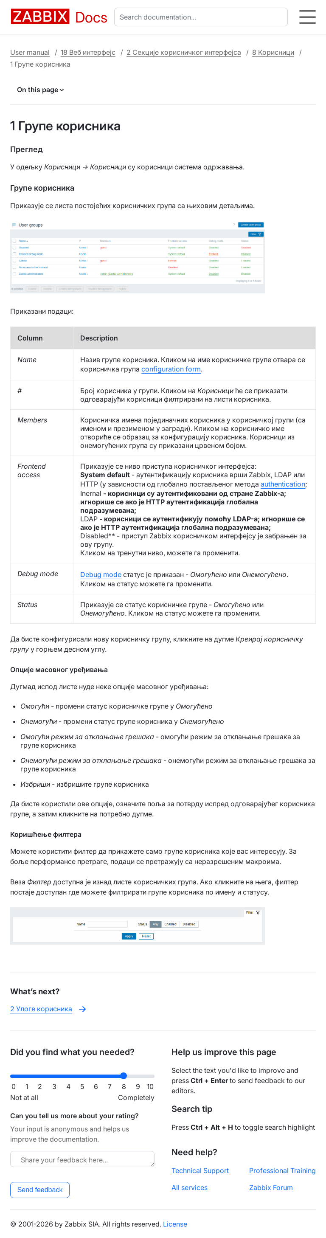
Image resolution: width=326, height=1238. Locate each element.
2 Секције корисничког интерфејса (183, 52)
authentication (283, 484)
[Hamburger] (307, 17)
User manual (30, 52)
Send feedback (40, 1189)
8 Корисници (273, 52)
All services (189, 1187)
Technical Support (200, 1170)
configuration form (171, 369)
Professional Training (282, 1170)
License (175, 1224)
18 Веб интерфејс (88, 52)
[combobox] (202, 17)
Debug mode (100, 574)
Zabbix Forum (271, 1187)
